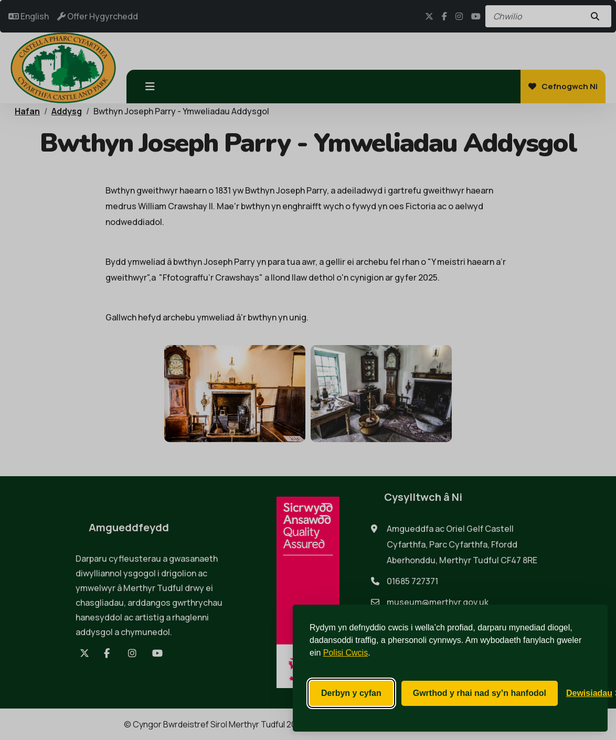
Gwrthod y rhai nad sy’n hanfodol (479, 693)
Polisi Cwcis (345, 652)
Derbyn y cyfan (351, 693)
